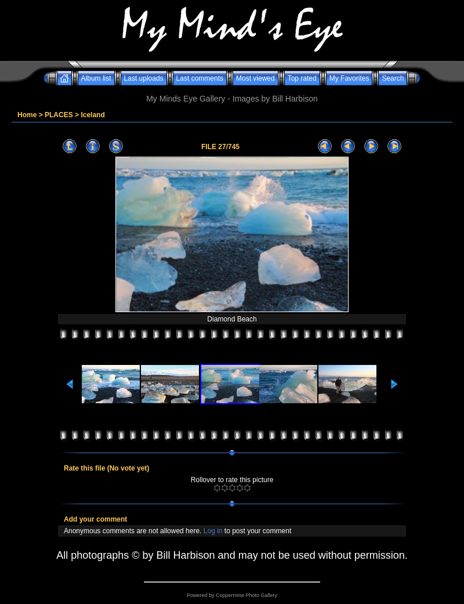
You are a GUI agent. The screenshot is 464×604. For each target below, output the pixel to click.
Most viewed (255, 78)
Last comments (199, 78)
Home (27, 115)
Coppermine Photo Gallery (246, 595)
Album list (96, 78)
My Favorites (349, 78)
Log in (213, 531)
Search (393, 78)
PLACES (59, 115)
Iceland (92, 115)
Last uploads (144, 78)
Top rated (302, 78)
